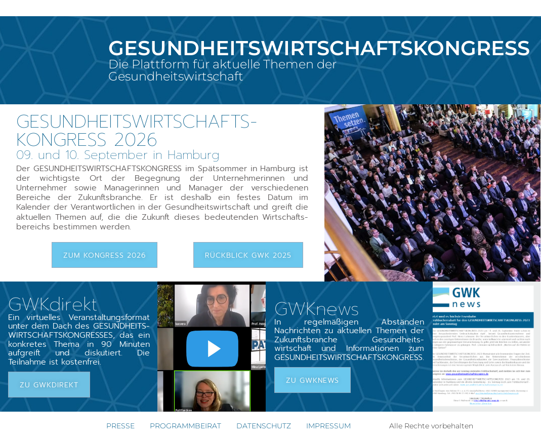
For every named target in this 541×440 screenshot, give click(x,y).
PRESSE (120, 425)
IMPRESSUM (328, 425)
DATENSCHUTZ (263, 425)
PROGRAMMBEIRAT (185, 425)
